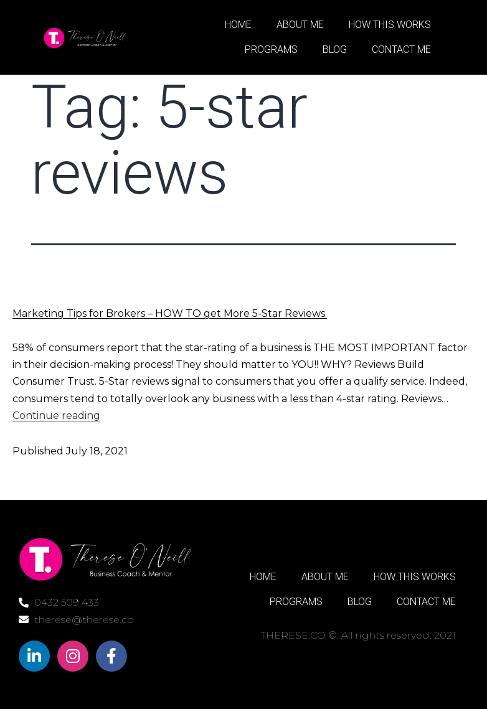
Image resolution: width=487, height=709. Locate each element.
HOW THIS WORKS (390, 25)
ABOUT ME (300, 25)
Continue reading (56, 415)
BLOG (335, 49)
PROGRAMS (271, 49)
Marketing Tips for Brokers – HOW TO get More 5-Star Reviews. (169, 313)
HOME (238, 25)
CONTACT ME (401, 49)
